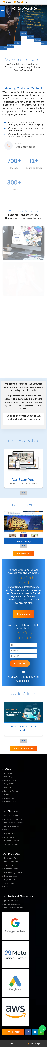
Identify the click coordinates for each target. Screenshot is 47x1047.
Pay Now (12, 1032)
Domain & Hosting (11, 841)
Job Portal (8, 865)
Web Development (12, 816)
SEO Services (9, 830)
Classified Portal (11, 869)
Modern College (23, 542)
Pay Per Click (9, 833)
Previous (22, 493)
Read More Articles (23, 748)
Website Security (11, 844)
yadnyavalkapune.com (14, 908)
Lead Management (12, 876)
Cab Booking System (13, 872)
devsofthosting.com (12, 904)
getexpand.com (11, 901)
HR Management (11, 887)
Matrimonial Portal (11, 862)
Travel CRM (9, 883)
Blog (17, 2)
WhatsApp (34, 1044)
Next (25, 493)
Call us (11, 1044)
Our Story (8, 777)
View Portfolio (23, 553)
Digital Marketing (11, 837)
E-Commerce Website (13, 819)
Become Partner (11, 791)
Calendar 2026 (10, 802)
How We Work (10, 780)
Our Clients (9, 787)
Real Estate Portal (11, 858)
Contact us (9, 798)
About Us (8, 773)
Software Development (14, 823)
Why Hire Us (9, 784)
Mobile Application (12, 826)
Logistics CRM (10, 880)
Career (7, 795)
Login (24, 2)
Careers (8, 2)
